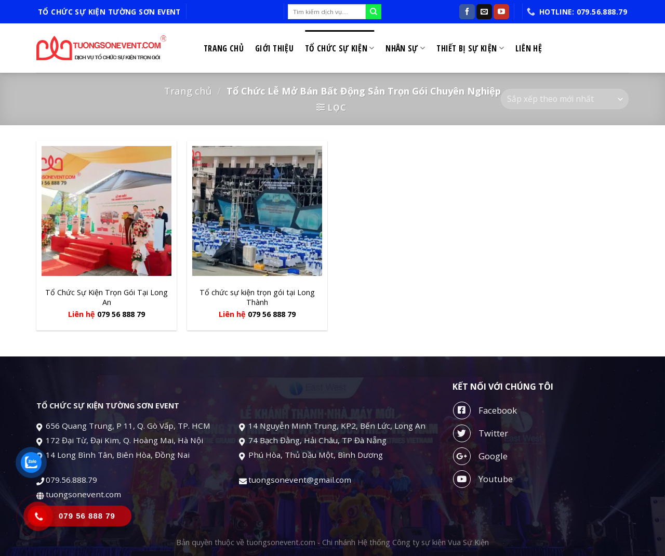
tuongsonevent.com (83, 494)
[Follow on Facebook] (467, 12)
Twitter (480, 433)
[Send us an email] (484, 12)
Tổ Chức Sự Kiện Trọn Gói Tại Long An (106, 297)
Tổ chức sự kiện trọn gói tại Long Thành (257, 297)
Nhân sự (405, 48)
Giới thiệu (274, 48)
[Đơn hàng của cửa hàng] (565, 99)
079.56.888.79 (71, 479)
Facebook (485, 410)
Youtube (483, 479)
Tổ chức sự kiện (339, 48)
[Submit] (373, 12)
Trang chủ (224, 48)
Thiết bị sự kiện (470, 48)
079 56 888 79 (121, 314)
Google (480, 456)
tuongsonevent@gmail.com (300, 479)
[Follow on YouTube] (501, 12)
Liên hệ (528, 48)
